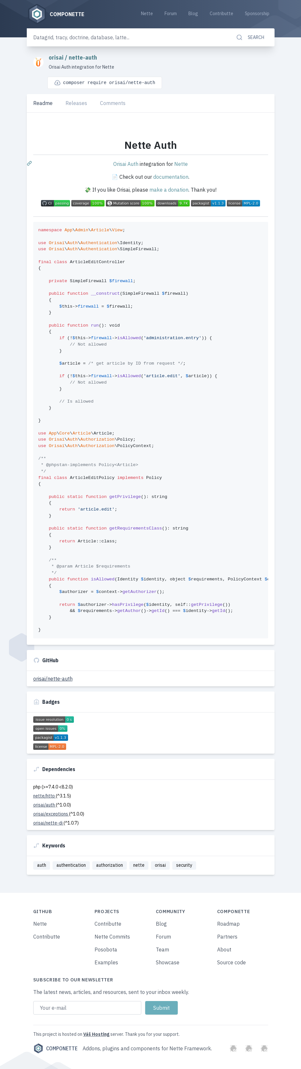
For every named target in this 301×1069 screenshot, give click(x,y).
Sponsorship (257, 13)
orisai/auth (44, 805)
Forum (171, 13)
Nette (147, 13)
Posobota (106, 949)
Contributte (221, 13)
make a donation (168, 189)
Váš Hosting (96, 1034)
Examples (106, 962)
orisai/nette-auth (53, 678)
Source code (231, 962)
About (224, 949)
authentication (71, 865)
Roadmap (228, 924)
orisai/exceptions (51, 814)
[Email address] (87, 1008)
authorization (109, 865)
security (184, 865)
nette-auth (83, 57)
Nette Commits (112, 936)
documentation (170, 177)
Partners (227, 936)
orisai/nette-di (48, 823)
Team (162, 949)
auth (41, 865)
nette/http (44, 796)
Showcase (167, 962)
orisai (57, 57)
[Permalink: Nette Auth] (30, 163)
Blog (193, 13)
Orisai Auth (125, 164)
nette (139, 865)
